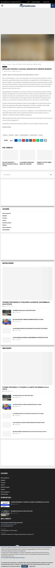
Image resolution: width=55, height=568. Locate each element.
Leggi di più (32, 566)
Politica (4, 225)
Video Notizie (6, 229)
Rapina (40, 135)
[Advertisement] (27, 22)
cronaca (11, 135)
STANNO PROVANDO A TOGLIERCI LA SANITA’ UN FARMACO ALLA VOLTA (25, 388)
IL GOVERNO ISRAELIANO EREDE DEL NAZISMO (27, 163)
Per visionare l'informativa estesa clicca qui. (13, 557)
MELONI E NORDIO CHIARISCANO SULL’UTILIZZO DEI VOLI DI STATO (29, 432)
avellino (5, 135)
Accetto (25, 566)
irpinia (16, 135)
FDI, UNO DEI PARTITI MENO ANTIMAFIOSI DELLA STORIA (10, 164)
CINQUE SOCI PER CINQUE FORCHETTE (44, 163)
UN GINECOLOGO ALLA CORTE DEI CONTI (24, 310)
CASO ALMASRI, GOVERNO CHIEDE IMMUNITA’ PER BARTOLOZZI (30, 337)
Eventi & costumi (6, 222)
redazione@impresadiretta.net (9, 524)
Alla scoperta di (6, 213)
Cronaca (5, 66)
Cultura (4, 220)
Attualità (4, 215)
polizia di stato (33, 135)
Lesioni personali (24, 135)
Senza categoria (6, 227)
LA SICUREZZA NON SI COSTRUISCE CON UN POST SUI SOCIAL (30, 328)
